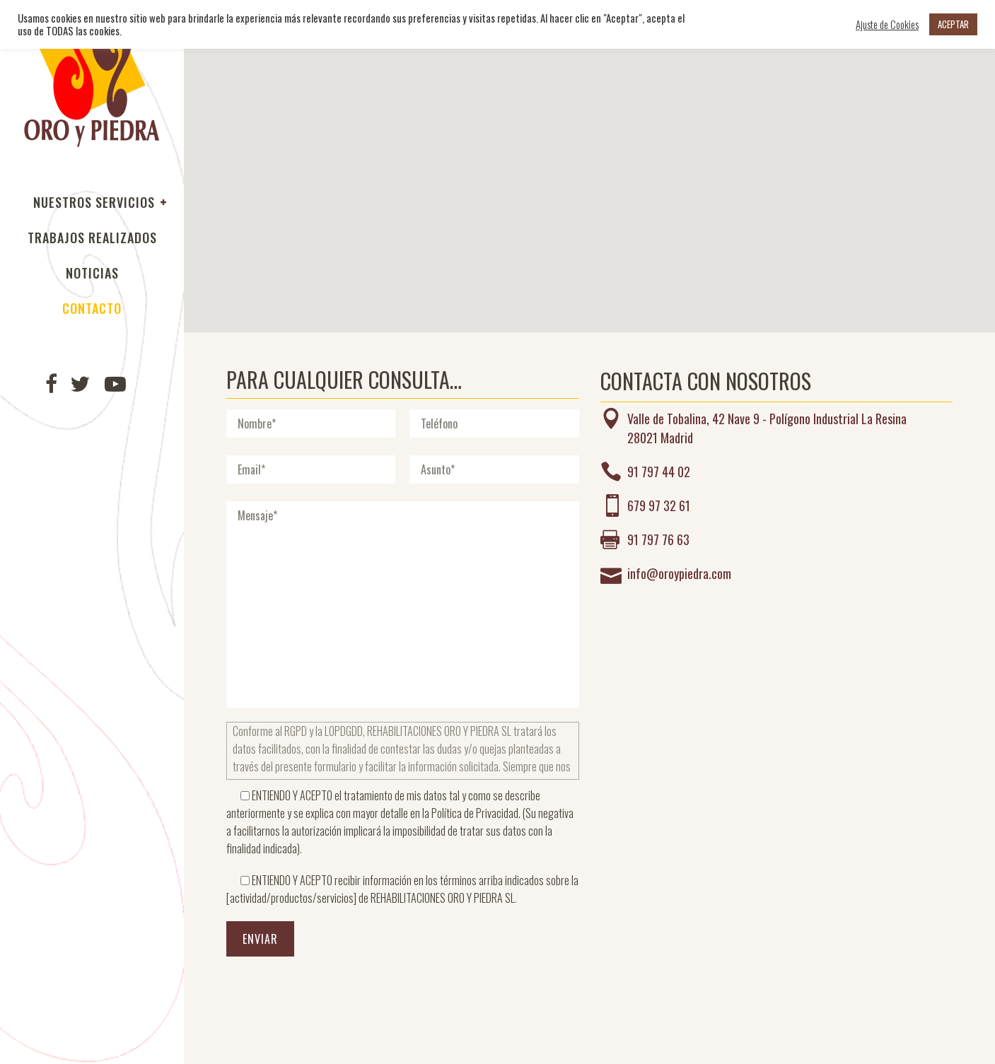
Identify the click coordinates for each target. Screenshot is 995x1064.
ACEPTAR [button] (953, 24)
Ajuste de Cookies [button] (887, 24)
